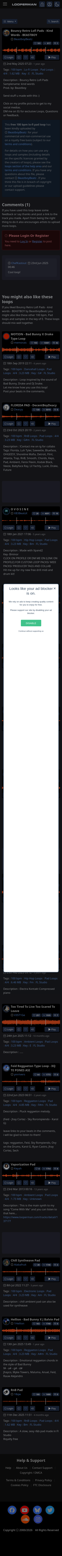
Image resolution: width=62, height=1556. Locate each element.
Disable (31, 623)
